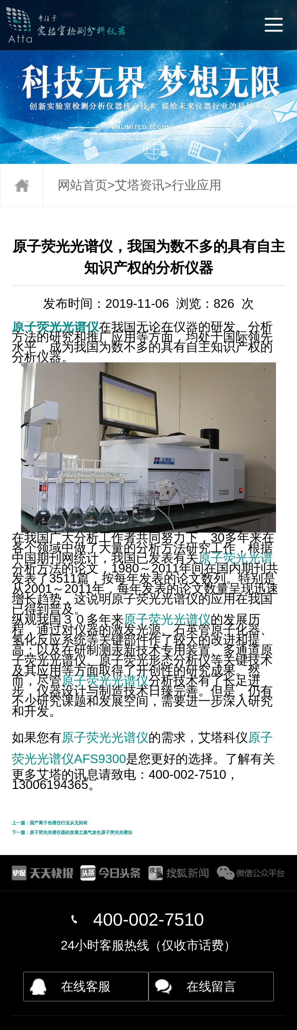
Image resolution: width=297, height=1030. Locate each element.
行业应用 (196, 185)
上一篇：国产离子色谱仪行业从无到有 (50, 822)
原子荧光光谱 (235, 558)
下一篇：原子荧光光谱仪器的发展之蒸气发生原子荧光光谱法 (72, 832)
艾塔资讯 (139, 185)
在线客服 (86, 986)
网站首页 (82, 185)
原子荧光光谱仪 (55, 326)
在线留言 (211, 986)
